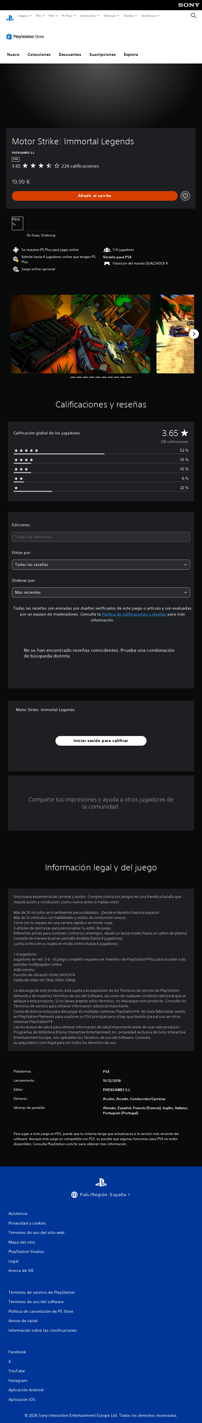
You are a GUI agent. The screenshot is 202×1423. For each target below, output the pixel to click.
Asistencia (148, 16)
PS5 (38, 16)
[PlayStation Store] (26, 30)
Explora (131, 49)
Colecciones (39, 49)
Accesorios (88, 16)
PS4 (51, 16)
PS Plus (67, 16)
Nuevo (13, 49)
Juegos (23, 16)
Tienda (128, 16)
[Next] (194, 328)
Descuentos (70, 49)
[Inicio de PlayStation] (10, 15)
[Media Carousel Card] (80, 328)
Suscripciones (102, 49)
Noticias (110, 16)
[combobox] (101, 531)
